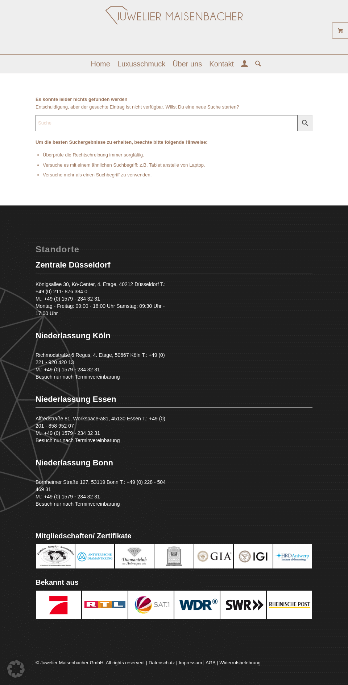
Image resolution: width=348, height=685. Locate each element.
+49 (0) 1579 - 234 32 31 (72, 299)
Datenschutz (162, 662)
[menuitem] (100, 64)
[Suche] (256, 64)
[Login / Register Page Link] (244, 65)
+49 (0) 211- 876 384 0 (61, 291)
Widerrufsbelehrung (239, 662)
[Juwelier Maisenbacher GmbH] (174, 29)
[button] (16, 669)
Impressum (190, 662)
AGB (210, 662)
